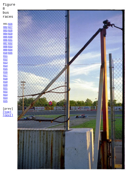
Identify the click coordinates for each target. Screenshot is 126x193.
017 (5, 92)
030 (10, 44)
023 (5, 116)
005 (5, 44)
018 (5, 96)
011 (5, 68)
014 (5, 80)
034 (10, 60)
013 (5, 76)
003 (5, 36)
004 (5, 40)
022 (5, 112)
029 (10, 40)
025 (5, 124)
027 (10, 32)
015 (5, 84)
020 (5, 104)
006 (5, 48)
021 (5, 108)
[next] (8, 141)
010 (5, 64)
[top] (7, 137)
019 (5, 100)
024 (5, 120)
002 (5, 32)
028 (10, 36)
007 (5, 52)
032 (10, 52)
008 (5, 56)
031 (10, 48)
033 (10, 56)
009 (5, 60)
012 (5, 72)
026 (10, 27)
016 (5, 88)
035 (10, 64)
